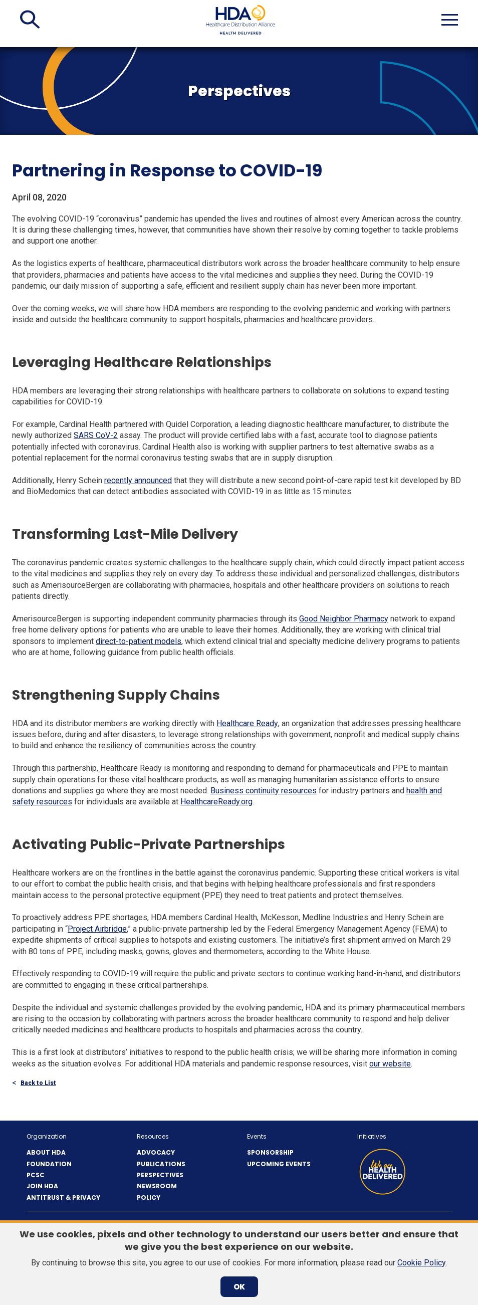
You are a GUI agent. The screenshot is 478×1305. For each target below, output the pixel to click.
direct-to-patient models (138, 641)
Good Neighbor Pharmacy (343, 618)
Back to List (38, 1082)
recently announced (138, 480)
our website (390, 1063)
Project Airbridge (97, 929)
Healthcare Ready (247, 723)
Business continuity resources (263, 790)
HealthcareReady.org (216, 801)
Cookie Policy (421, 1262)
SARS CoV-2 (96, 435)
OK (239, 1286)
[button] (30, 19)
